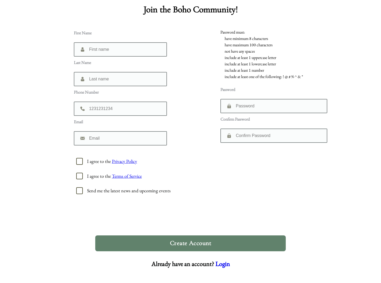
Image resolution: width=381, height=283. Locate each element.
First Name (83, 33)
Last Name (82, 62)
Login (222, 264)
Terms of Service (127, 176)
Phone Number (86, 92)
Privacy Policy (124, 161)
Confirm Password (235, 119)
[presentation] (192, 218)
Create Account (190, 243)
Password (227, 89)
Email (78, 122)
